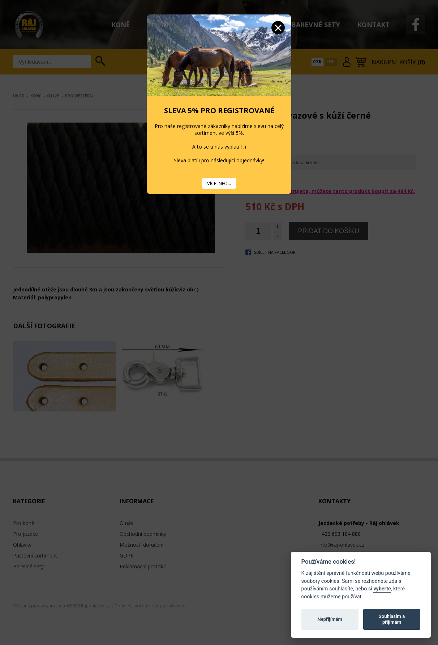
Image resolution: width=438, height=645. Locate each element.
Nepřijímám (329, 619)
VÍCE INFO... (219, 183)
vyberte (382, 589)
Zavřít (278, 27)
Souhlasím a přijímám (392, 619)
